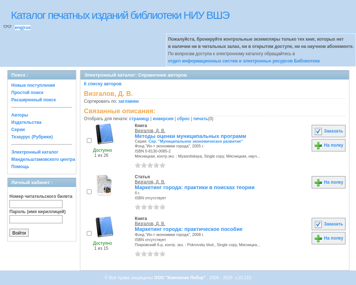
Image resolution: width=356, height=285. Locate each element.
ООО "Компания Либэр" (180, 277)
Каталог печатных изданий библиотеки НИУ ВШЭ (120, 15)
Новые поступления (33, 85)
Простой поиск (27, 92)
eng (19, 27)
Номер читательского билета (40, 196)
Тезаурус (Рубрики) (32, 136)
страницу (139, 118)
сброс (183, 118)
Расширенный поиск (33, 99)
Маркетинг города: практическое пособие (189, 229)
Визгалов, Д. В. (150, 130)
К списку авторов (103, 83)
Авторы (19, 115)
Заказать (328, 131)
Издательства (26, 122)
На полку (328, 145)
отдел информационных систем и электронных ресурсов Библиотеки (244, 61)
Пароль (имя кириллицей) (37, 211)
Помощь (20, 166)
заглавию (128, 101)
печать (200, 118)
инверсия (163, 118)
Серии (18, 129)
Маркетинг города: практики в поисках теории (195, 187)
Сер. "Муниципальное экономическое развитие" (196, 141)
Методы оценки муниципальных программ (190, 136)
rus (27, 27)
